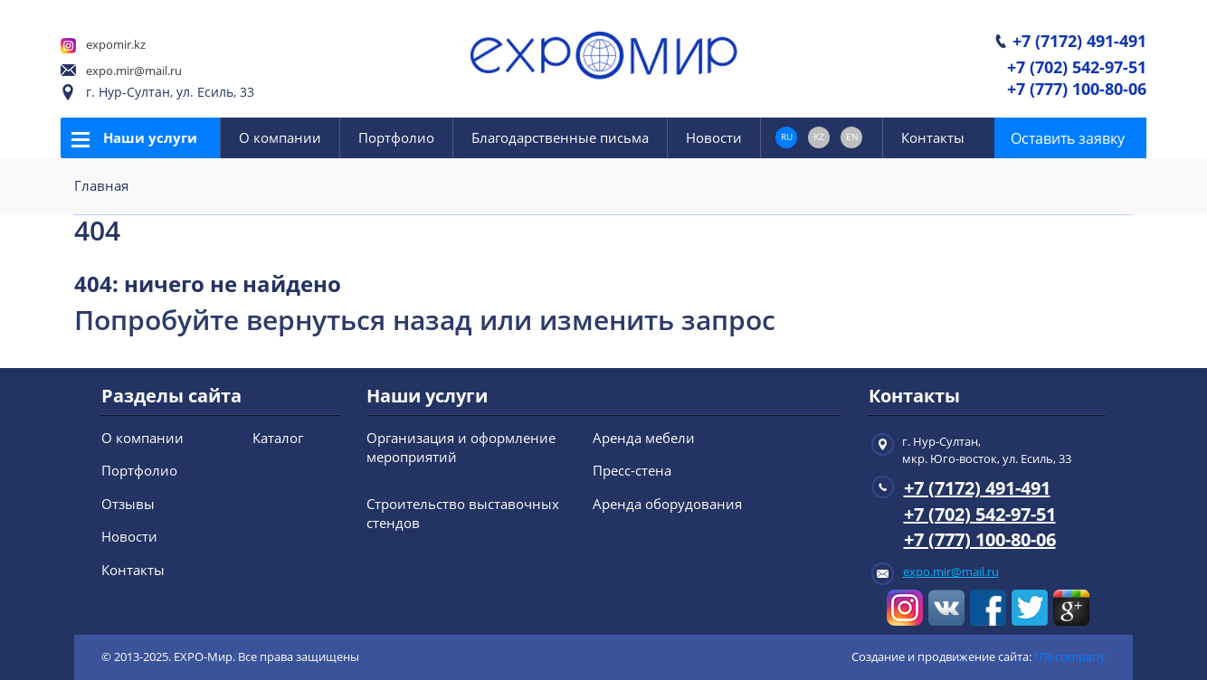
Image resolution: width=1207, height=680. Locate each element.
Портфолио (396, 137)
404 (97, 230)
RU (787, 136)
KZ (818, 136)
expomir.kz (116, 44)
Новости (714, 137)
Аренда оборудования (667, 504)
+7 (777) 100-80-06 (1076, 89)
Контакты (933, 137)
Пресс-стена (632, 470)
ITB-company (1070, 656)
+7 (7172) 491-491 (1079, 42)
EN (852, 136)
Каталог (277, 438)
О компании (280, 137)
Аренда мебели (644, 438)
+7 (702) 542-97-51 (1076, 68)
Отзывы (128, 504)
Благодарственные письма (560, 137)
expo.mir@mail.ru (134, 70)
